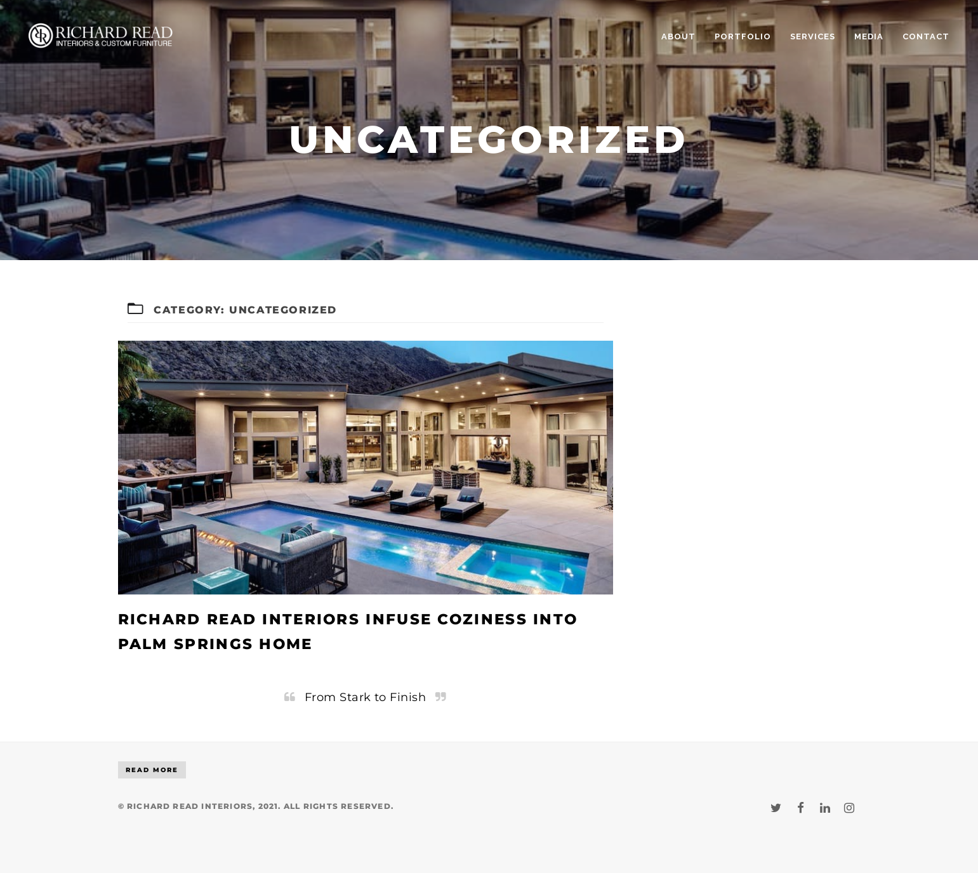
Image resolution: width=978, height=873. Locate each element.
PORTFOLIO (743, 36)
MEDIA (868, 36)
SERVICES (812, 36)
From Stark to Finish (365, 697)
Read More (152, 770)
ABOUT (678, 36)
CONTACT (925, 36)
